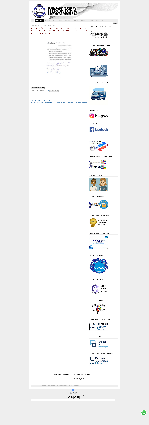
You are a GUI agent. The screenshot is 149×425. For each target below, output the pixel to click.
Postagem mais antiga (77, 103)
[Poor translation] (76, 397)
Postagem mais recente (41, 103)
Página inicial (60, 103)
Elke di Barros (106, 385)
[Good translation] (70, 397)
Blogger (50, 109)
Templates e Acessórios (89, 385)
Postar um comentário (41, 100)
